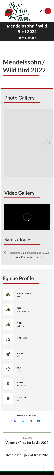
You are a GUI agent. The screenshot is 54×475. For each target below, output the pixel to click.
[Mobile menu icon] (47, 11)
